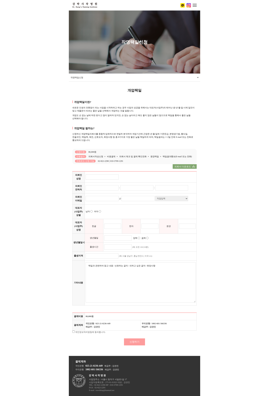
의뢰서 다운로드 (184, 166)
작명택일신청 (77, 77)
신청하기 (134, 342)
